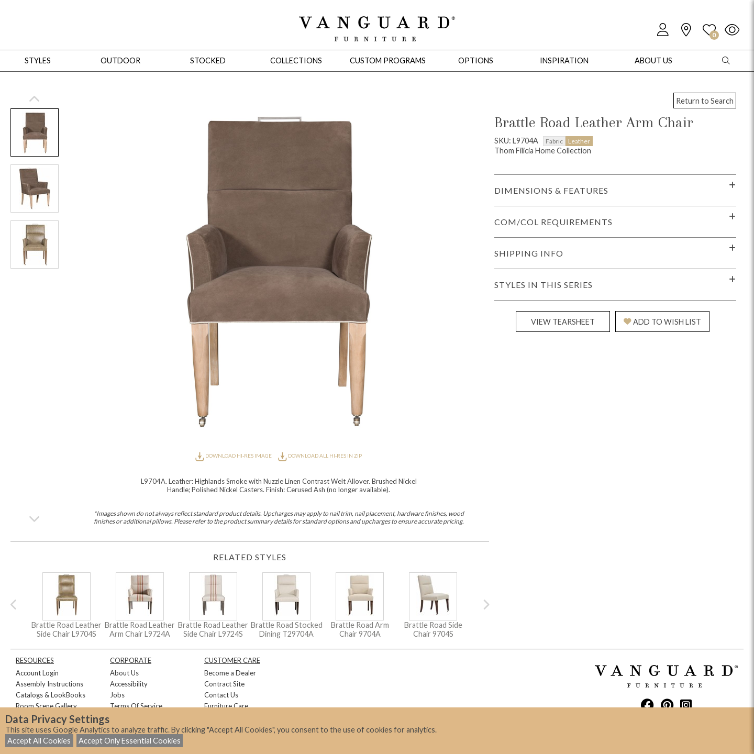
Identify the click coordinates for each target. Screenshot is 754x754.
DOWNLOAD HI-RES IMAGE (234, 455)
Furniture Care (226, 706)
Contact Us (221, 695)
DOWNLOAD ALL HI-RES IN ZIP (320, 455)
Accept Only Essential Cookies (130, 740)
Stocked (208, 60)
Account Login (37, 673)
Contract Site (224, 684)
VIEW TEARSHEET (563, 321)
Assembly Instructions (49, 684)
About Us (124, 673)
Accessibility (129, 684)
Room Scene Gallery (46, 706)
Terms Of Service (136, 706)
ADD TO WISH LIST (662, 321)
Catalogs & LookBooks (50, 695)
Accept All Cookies (39, 740)
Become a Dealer (230, 673)
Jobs (117, 695)
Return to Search (705, 100)
